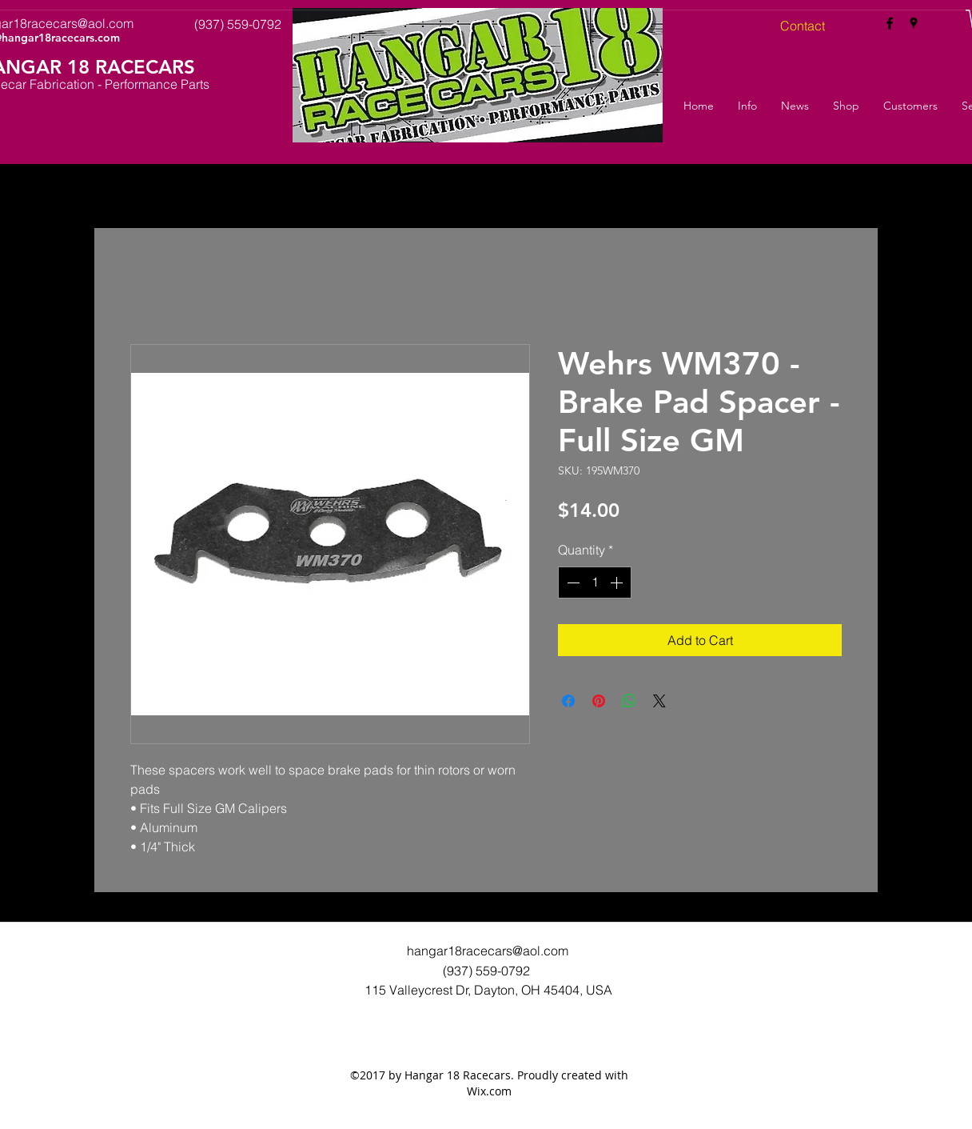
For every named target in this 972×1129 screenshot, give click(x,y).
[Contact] (802, 26)
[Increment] (618, 582)
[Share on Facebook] (568, 701)
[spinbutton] (595, 582)
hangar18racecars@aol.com (487, 951)
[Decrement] (571, 582)
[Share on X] (659, 701)
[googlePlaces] (914, 23)
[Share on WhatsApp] (629, 701)
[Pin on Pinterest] (598, 701)
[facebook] (890, 23)
